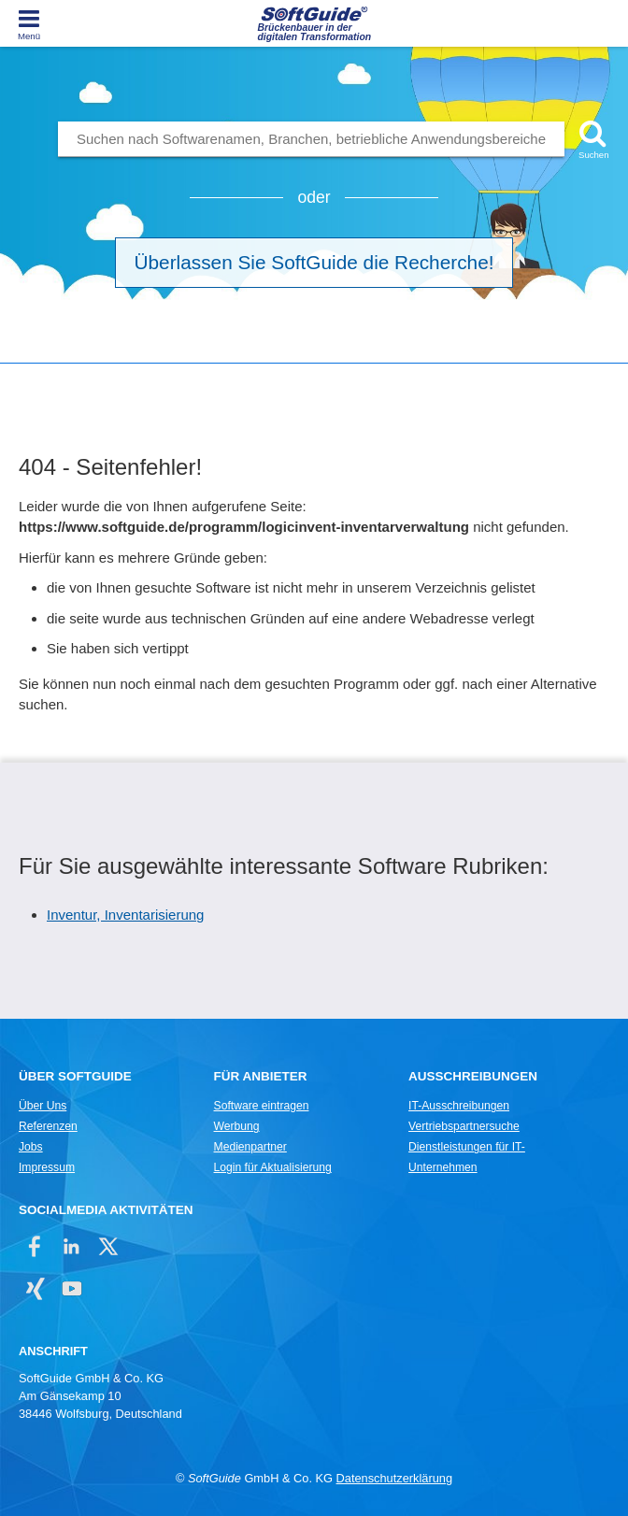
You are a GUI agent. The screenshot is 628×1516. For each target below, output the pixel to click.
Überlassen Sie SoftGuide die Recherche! (314, 262)
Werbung (237, 1126)
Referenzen (48, 1126)
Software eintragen (261, 1105)
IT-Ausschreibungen (458, 1105)
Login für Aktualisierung (273, 1167)
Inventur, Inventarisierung (125, 914)
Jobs (31, 1146)
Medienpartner (250, 1146)
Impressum (47, 1167)
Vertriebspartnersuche (464, 1126)
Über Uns (42, 1105)
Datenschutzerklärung (394, 1478)
